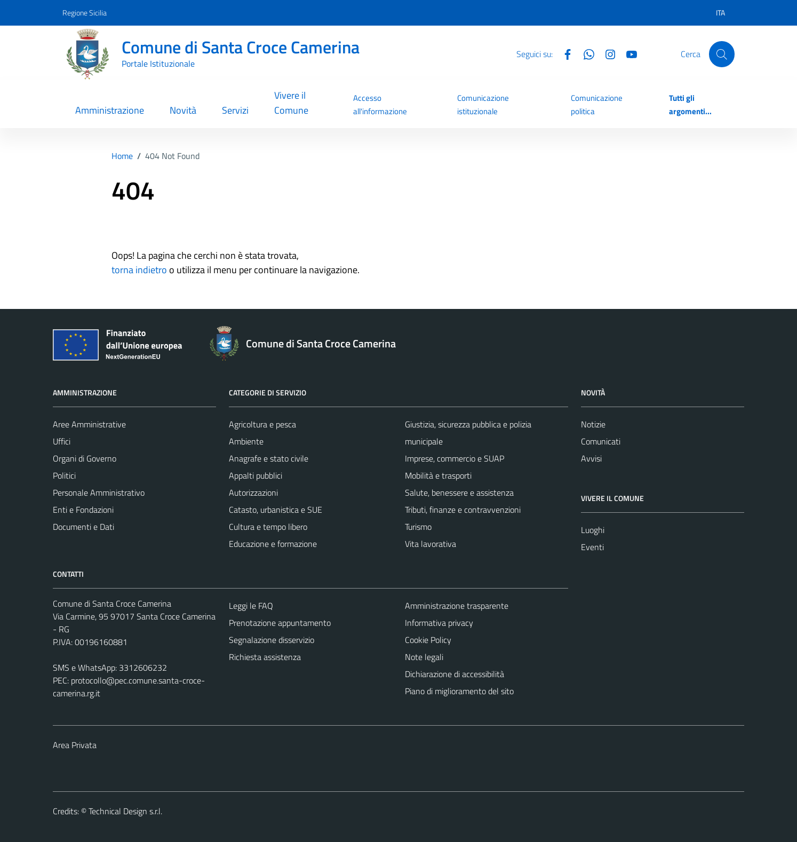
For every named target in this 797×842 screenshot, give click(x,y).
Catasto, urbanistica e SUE (275, 509)
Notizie (593, 424)
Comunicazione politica (597, 104)
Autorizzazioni (253, 492)
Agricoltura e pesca (262, 424)
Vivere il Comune (291, 102)
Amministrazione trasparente (456, 605)
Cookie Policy (428, 639)
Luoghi (592, 529)
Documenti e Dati (83, 526)
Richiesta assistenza (265, 656)
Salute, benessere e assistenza (459, 492)
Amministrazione (109, 110)
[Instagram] (606, 53)
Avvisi (591, 458)
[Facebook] (563, 53)
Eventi (592, 547)
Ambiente (246, 441)
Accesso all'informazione (380, 104)
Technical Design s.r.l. (125, 811)
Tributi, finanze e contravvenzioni (463, 509)
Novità (183, 110)
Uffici (61, 441)
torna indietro (139, 270)
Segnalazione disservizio (271, 639)
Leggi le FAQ (251, 605)
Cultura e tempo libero (268, 526)
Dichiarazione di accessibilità (454, 674)
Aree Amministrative (89, 424)
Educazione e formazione (273, 543)
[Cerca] (722, 54)
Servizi (235, 110)
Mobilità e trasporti (438, 475)
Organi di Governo (84, 458)
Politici (64, 475)
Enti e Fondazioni (83, 509)
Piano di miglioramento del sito (459, 691)
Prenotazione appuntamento (280, 622)
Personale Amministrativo (99, 492)
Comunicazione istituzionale (483, 104)
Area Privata (75, 744)
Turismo (418, 526)
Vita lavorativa (430, 543)
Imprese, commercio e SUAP (454, 458)
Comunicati (600, 441)
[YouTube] (627, 53)
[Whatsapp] (584, 53)
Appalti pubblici (255, 475)
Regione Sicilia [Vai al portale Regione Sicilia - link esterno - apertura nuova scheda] (84, 12)
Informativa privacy (439, 622)
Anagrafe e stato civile (268, 458)
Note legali (424, 656)
